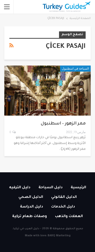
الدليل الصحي (30, 197)
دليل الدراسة (31, 207)
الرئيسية (78, 188)
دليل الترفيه (19, 188)
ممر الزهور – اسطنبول (63, 123)
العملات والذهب (69, 217)
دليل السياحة (51, 188)
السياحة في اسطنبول (75, 68)
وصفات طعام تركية (29, 217)
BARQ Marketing (59, 235)
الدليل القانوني (64, 197)
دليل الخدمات (63, 207)
